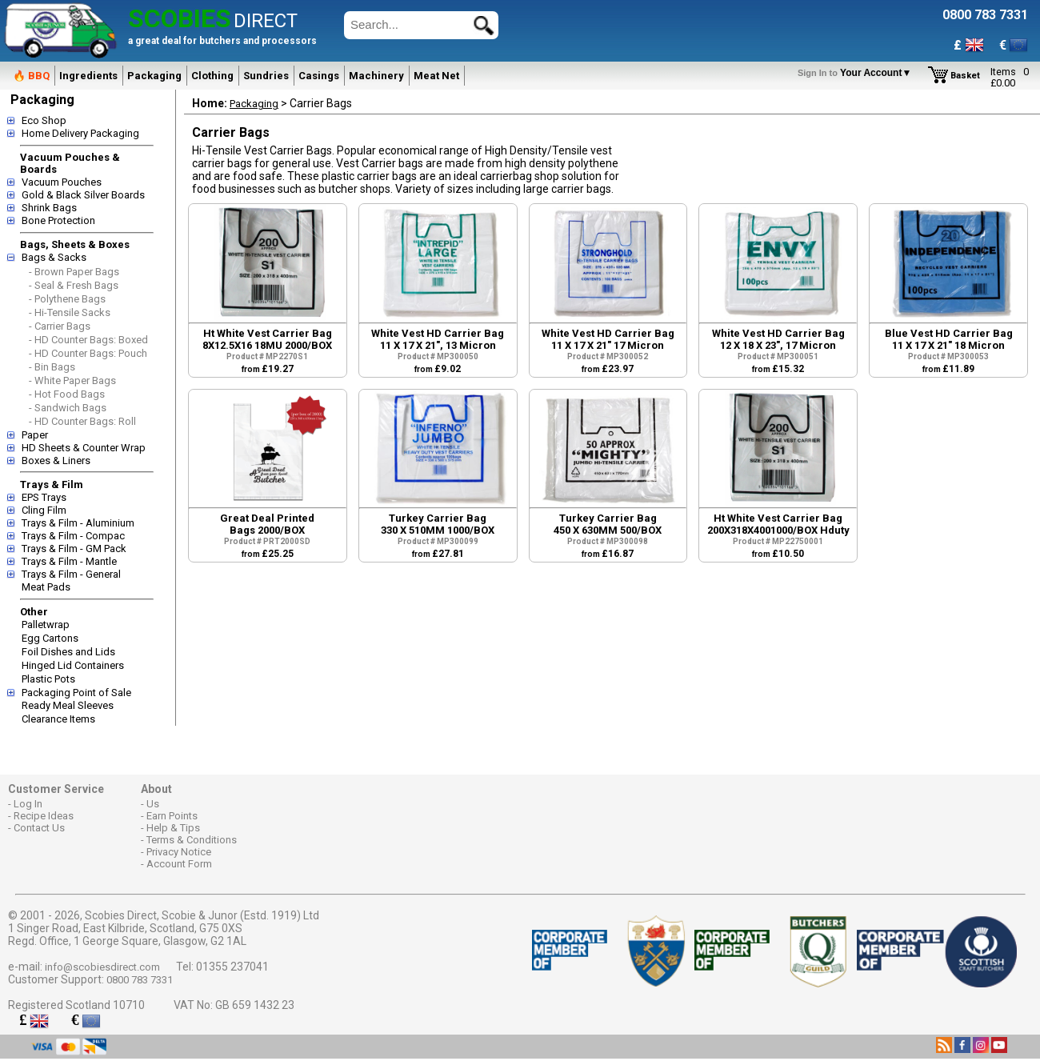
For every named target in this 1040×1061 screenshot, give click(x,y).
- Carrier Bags (59, 326)
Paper (35, 435)
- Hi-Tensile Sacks (69, 312)
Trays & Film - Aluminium (78, 523)
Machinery (376, 76)
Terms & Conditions (191, 840)
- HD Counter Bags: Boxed (88, 340)
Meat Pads (46, 587)
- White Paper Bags (72, 380)
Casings (318, 76)
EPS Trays (44, 497)
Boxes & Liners (56, 460)
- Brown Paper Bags (74, 272)
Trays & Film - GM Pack (74, 549)
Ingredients (88, 76)
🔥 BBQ (31, 76)
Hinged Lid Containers (73, 665)
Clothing (212, 76)
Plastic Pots (48, 679)
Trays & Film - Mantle (69, 561)
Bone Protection (58, 220)
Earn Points (172, 816)
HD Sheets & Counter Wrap (84, 448)
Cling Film (44, 510)
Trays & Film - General (71, 574)
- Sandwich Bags (67, 408)
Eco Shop (44, 120)
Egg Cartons (50, 638)
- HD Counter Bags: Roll (82, 421)
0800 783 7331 (139, 980)
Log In (28, 804)
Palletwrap (46, 625)
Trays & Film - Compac (73, 536)
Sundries (266, 76)
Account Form (179, 864)
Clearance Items (58, 719)
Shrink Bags (49, 208)
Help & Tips (173, 828)
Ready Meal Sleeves (68, 705)
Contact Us (39, 828)
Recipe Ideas (44, 816)
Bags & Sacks (54, 257)
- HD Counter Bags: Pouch (88, 353)
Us (152, 804)
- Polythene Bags (67, 299)
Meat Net (436, 76)
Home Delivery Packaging (80, 133)
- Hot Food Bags (67, 394)
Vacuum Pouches (62, 182)
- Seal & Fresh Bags (73, 285)
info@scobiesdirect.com (102, 967)
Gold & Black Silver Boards (83, 195)
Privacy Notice (178, 852)
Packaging (154, 76)
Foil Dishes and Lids (68, 652)
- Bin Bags (52, 367)
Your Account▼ (857, 72)
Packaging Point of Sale (76, 693)
